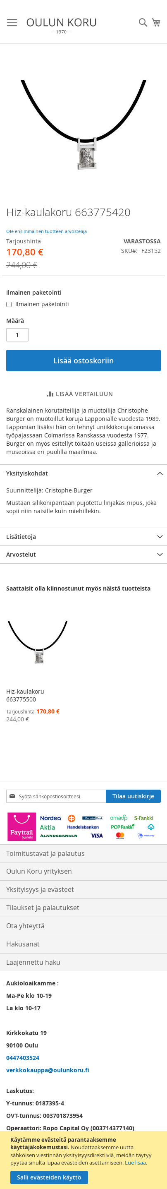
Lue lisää (135, 1162)
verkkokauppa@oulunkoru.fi (47, 1070)
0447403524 (22, 1058)
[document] (84, 1160)
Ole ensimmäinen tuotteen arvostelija (46, 231)
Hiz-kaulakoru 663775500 (25, 695)
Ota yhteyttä (25, 925)
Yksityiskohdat (27, 473)
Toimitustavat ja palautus (45, 853)
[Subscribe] (133, 796)
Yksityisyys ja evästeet (40, 889)
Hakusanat (23, 944)
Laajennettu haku (33, 962)
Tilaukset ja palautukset (42, 907)
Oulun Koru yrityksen (39, 871)
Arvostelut (21, 554)
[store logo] (61, 26)
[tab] (83, 473)
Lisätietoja (21, 536)
